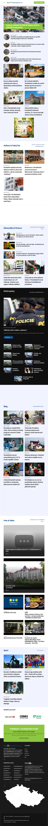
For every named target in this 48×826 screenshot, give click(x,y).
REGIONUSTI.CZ (7, 775)
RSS (25, 757)
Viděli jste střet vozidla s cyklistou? (15, 330)
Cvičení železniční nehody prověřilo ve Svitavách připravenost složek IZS (12, 482)
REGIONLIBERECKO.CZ (8, 777)
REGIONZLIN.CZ (17, 772)
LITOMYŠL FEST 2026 (10, 612)
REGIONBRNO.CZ (17, 770)
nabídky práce (17, 753)
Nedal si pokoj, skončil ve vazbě (17, 346)
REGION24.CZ (16, 779)
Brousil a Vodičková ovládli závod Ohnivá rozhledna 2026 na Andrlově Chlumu (12, 674)
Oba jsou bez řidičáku (16, 354)
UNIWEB (26, 770)
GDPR (26, 816)
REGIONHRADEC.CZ (7, 779)
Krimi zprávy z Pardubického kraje (36, 292)
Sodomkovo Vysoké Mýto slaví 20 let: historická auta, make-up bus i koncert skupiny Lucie (26, 60)
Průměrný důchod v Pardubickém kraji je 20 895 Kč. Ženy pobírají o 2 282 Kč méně (29, 254)
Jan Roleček (10, 586)
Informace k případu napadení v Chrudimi (39, 346)
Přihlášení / (37, 2)
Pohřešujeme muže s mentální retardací (38, 370)
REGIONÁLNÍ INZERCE (24, 738)
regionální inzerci (7, 756)
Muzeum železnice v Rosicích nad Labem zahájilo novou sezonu (34, 457)
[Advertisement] (24, 214)
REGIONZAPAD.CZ (7, 768)
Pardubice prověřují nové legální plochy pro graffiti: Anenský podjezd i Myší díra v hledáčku (25, 37)
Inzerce (26, 748)
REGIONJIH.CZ (6, 770)
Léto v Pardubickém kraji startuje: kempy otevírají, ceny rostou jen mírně (12, 110)
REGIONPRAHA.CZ (7, 772)
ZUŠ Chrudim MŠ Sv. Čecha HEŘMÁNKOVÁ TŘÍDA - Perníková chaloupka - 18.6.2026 (34, 640)
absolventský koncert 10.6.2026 (13, 638)
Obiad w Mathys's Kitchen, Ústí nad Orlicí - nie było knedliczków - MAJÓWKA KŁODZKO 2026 (34, 615)
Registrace (42, 2)
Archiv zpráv (27, 755)
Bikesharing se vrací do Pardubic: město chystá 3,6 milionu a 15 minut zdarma (29, 236)
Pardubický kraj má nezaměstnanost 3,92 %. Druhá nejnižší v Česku (12, 457)
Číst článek (8, 337)
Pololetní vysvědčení (15, 369)
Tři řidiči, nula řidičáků (37, 354)
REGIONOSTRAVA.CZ (18, 777)
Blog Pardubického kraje (38, 406)
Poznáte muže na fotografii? (28, 378)
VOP (28, 816)
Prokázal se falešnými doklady (39, 362)
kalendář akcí (12, 753)
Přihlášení (26, 751)
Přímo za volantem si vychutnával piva (17, 362)
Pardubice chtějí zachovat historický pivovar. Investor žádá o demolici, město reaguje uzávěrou (27, 45)
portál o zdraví (33, 778)
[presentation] (42, 712)
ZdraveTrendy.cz (28, 779)
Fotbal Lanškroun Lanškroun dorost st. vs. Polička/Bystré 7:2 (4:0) (23, 550)
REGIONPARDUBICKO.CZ (18, 766)
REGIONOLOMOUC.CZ (18, 775)
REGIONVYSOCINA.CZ (18, 768)
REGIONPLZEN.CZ (7, 766)
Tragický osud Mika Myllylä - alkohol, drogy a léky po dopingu (13, 701)
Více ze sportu (40, 650)
